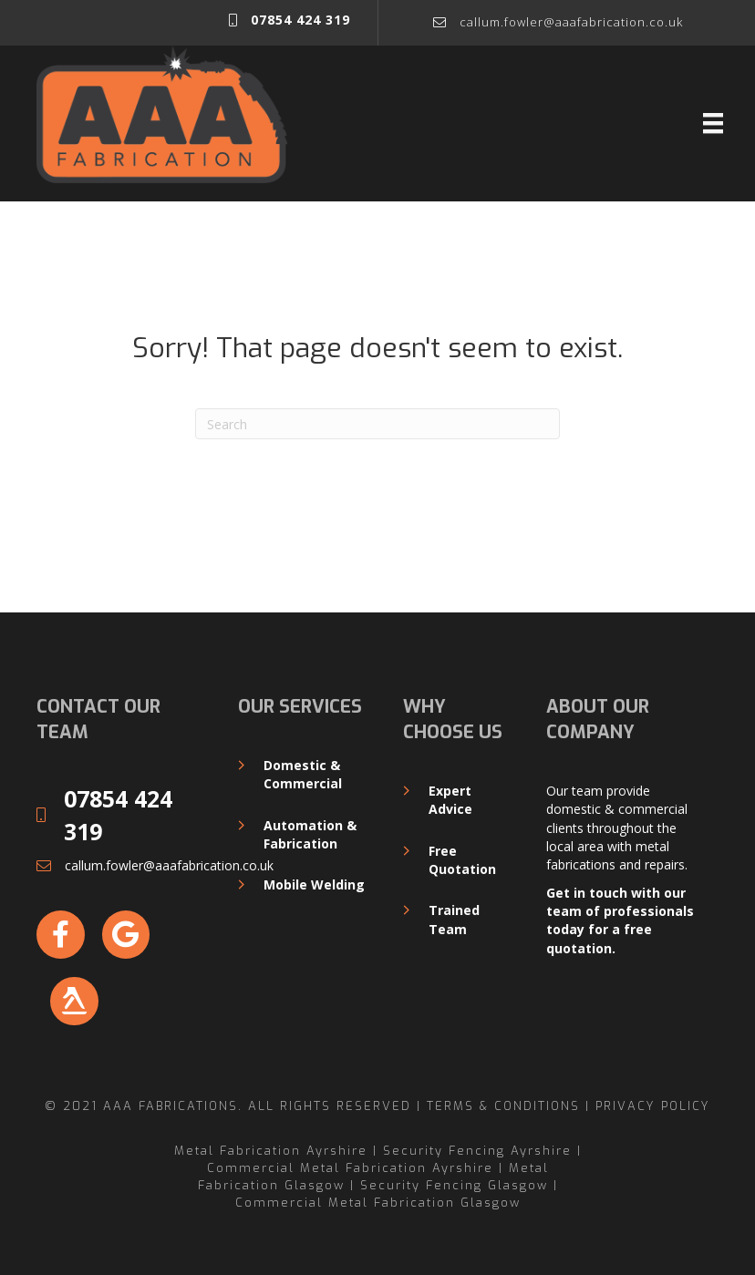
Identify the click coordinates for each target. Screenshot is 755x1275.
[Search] (377, 423)
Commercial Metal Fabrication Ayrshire (350, 1168)
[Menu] (713, 123)
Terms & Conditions (503, 1106)
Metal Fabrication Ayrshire (270, 1150)
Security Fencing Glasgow (454, 1185)
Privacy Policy (652, 1106)
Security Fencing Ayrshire (477, 1150)
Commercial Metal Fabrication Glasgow (378, 1202)
